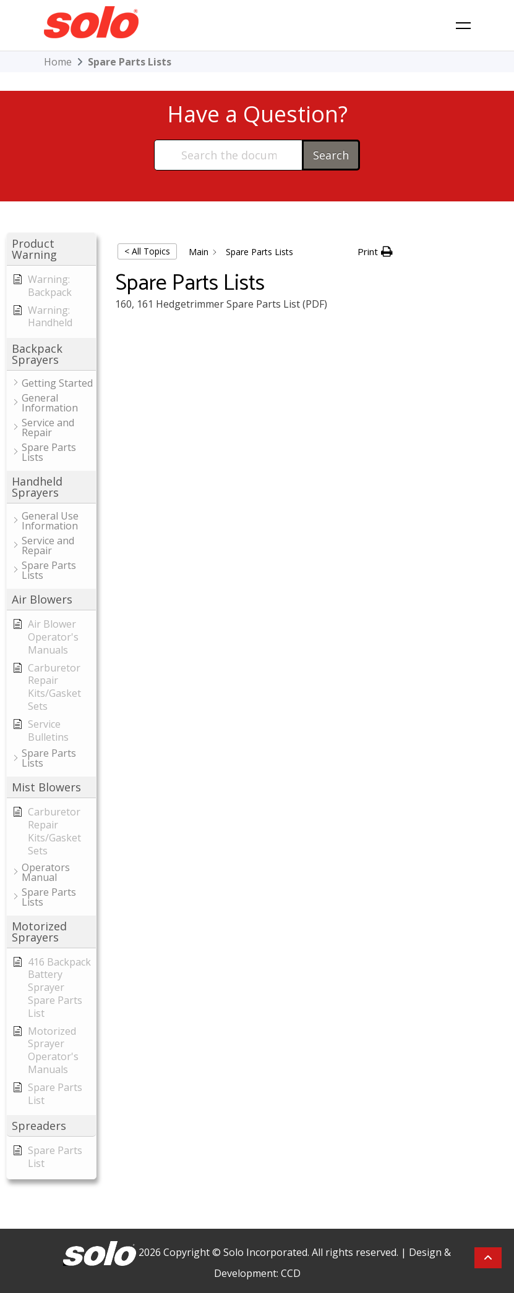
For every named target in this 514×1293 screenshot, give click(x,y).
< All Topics (147, 251)
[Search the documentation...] (228, 155)
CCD (291, 1273)
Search (331, 155)
